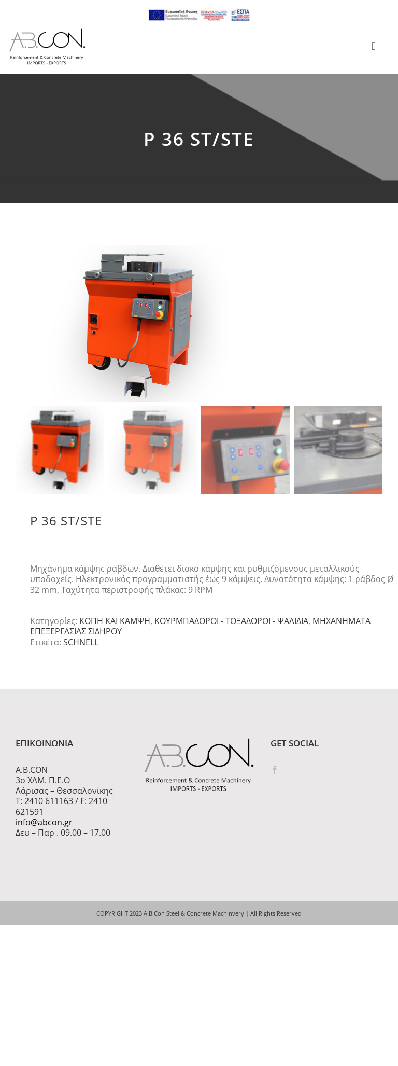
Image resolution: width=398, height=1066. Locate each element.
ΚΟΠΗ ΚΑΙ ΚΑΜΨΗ (114, 624)
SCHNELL (80, 646)
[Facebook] (275, 773)
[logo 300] (47, 31)
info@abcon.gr (44, 826)
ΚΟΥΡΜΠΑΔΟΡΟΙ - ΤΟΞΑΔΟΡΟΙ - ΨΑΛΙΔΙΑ (231, 624)
